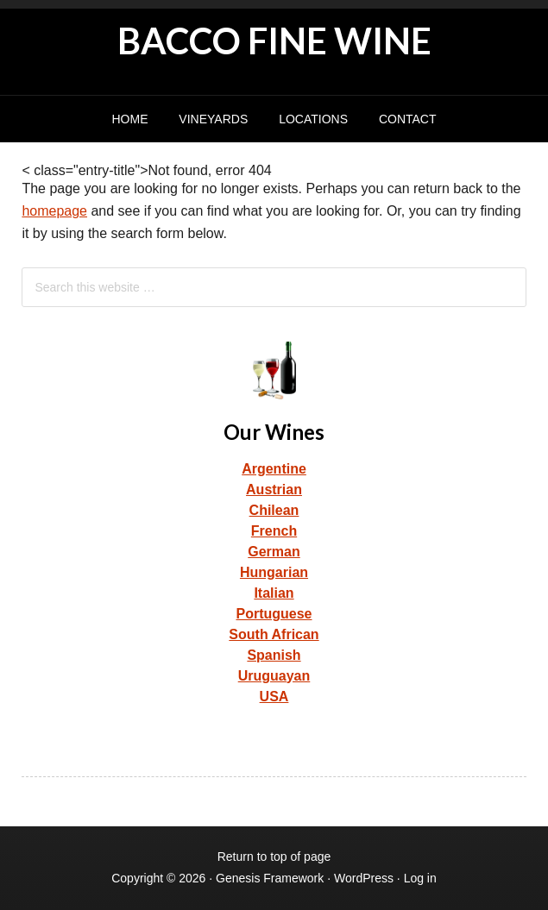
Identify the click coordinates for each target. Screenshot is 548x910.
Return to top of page (274, 856)
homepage (54, 211)
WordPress (364, 878)
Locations (313, 119)
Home (129, 119)
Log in (420, 878)
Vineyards (213, 119)
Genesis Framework (270, 878)
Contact (408, 119)
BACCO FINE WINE (274, 40)
